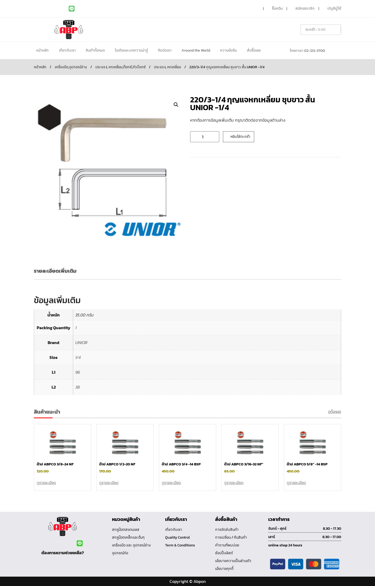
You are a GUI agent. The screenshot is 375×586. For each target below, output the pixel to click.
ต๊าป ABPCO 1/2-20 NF (117, 464)
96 (77, 372)
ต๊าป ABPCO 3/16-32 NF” (243, 464)
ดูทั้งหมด (334, 411)
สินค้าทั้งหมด (95, 50)
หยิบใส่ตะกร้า (240, 136)
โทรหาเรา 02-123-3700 (307, 50)
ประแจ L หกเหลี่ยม (167, 67)
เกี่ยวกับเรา (67, 50)
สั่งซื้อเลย (254, 50)
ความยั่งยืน (228, 50)
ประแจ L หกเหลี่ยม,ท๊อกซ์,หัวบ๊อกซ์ (120, 67)
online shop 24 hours (285, 545)
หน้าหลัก (42, 50)
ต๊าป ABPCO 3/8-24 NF (55, 464)
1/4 (78, 357)
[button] (176, 104)
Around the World (196, 50)
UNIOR (81, 342)
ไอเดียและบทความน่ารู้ (131, 50)
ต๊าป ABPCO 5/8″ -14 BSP (307, 464)
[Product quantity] (204, 136)
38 (77, 387)
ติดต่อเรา (165, 50)
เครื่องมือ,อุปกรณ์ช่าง (71, 67)
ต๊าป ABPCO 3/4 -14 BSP (181, 464)
